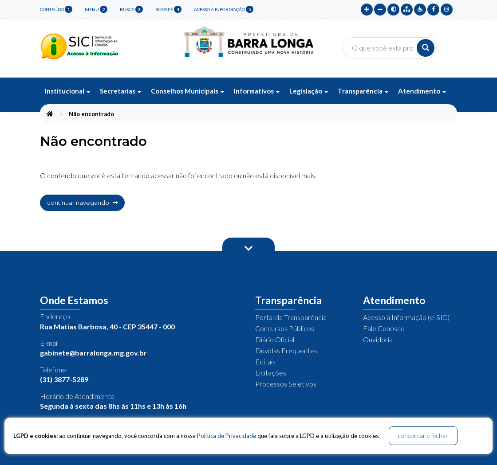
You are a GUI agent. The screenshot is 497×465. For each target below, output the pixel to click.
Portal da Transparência (291, 317)
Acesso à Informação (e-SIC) (406, 317)
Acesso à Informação (223, 9)
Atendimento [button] (422, 91)
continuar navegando (82, 202)
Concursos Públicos (284, 328)
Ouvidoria (378, 339)
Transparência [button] (363, 91)
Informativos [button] (257, 91)
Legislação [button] (308, 91)
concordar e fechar (423, 435)
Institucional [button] (67, 91)
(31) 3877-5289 (64, 379)
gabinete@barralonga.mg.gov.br (93, 352)
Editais (265, 361)
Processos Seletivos (285, 383)
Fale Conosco (384, 328)
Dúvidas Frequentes (286, 350)
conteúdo (56, 9)
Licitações (270, 372)
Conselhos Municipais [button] (187, 91)
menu (96, 9)
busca (131, 9)
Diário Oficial (274, 339)
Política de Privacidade (226, 435)
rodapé (168, 9)
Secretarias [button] (120, 91)
